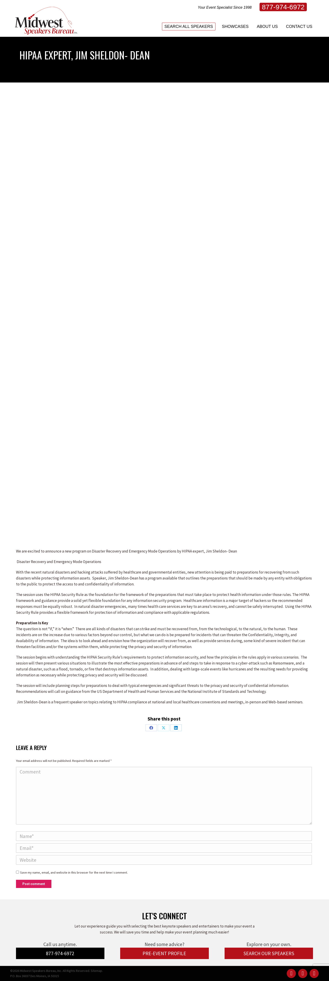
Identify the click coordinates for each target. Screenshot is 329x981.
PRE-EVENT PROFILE (164, 953)
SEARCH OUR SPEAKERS (268, 953)
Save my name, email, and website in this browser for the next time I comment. (74, 872)
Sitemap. (97, 971)
